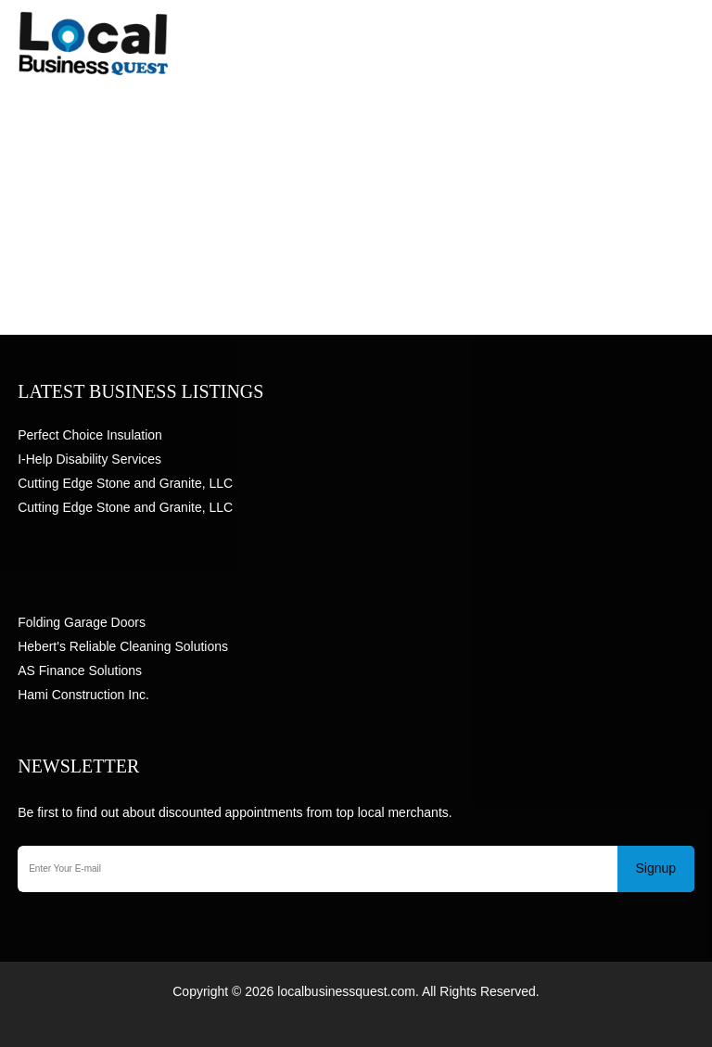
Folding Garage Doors (82, 622)
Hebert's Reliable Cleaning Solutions (123, 646)
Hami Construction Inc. (83, 694)
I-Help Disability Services (89, 459)
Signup (656, 868)
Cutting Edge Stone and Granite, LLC (125, 483)
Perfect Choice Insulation (90, 435)
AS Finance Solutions (80, 670)
